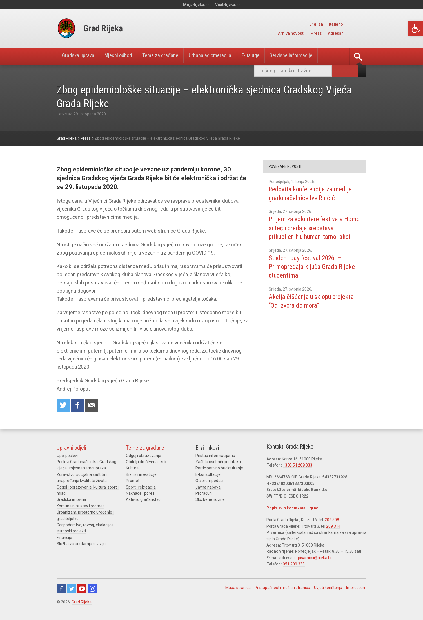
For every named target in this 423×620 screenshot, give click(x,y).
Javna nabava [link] (208, 487)
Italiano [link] (360, 24)
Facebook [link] (61, 589)
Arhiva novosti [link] (315, 33)
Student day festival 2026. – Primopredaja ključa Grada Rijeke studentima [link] (314, 275)
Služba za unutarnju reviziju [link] (81, 544)
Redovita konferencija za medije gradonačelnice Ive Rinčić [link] (312, 193)
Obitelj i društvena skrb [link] (146, 462)
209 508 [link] (332, 520)
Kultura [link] (132, 468)
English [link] (340, 24)
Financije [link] (64, 538)
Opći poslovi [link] (67, 456)
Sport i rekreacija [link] (141, 487)
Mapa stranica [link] (238, 588)
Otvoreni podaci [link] (209, 481)
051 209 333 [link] (294, 564)
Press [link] (340, 33)
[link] (415, 28)
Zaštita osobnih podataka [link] (218, 462)
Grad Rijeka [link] (82, 602)
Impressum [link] (356, 588)
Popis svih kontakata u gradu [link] (293, 508)
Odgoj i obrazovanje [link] (143, 456)
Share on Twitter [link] (63, 405)
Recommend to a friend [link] (93, 405)
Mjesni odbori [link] (123, 56)
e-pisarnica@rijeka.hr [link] (313, 558)
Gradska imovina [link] (71, 500)
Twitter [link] (71, 589)
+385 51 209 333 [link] (297, 465)
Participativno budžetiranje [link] (219, 468)
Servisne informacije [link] (308, 56)
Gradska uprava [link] (79, 56)
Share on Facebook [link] (78, 405)
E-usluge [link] (264, 56)
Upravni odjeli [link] (71, 448)
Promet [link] (132, 481)
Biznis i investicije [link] (141, 475)
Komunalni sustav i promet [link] (80, 506)
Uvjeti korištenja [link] (328, 588)
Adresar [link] (359, 33)
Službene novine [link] (210, 500)
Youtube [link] (81, 589)
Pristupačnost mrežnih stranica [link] (282, 588)
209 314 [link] (333, 527)
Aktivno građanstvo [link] (143, 500)
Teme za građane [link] (169, 56)
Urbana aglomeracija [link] (221, 56)
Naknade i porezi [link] (140, 494)
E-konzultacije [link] (208, 475)
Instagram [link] (92, 589)
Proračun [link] (203, 494)
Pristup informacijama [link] (215, 456)
